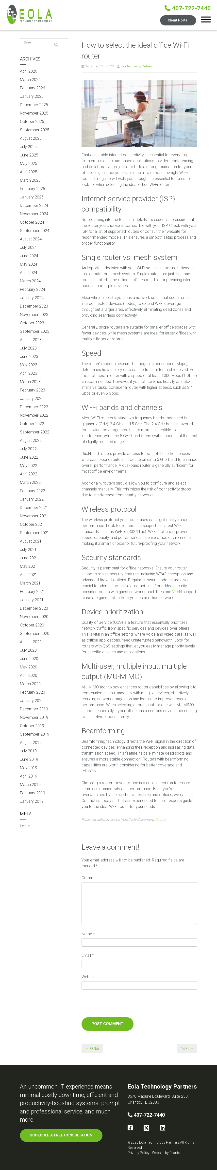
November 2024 (34, 214)
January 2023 (32, 398)
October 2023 (32, 323)
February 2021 (32, 591)
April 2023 (28, 373)
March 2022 (30, 482)
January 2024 (32, 297)
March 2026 (30, 79)
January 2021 (32, 600)
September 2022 (34, 432)
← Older (92, 1048)
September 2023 (34, 331)
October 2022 (32, 423)
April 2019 (28, 776)
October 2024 (32, 222)
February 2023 (32, 390)
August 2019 (31, 742)
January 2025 (32, 197)
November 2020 (34, 616)
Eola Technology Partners (136, 66)
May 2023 (28, 365)
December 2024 (34, 205)
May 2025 (28, 163)
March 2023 (30, 381)
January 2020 (32, 700)
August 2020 (31, 642)
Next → (187, 1048)
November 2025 (34, 113)
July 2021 (28, 549)
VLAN (177, 591)
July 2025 (28, 146)
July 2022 (28, 449)
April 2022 (28, 474)
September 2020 (34, 633)
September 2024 (34, 230)
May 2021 (28, 566)
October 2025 (32, 121)
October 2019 (32, 725)
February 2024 (32, 289)
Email (88, 955)
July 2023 (28, 348)
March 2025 (30, 180)
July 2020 (28, 650)
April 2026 (28, 71)
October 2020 (32, 625)
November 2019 (34, 717)
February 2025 (32, 188)
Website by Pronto (166, 1153)
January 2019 (32, 801)
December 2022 (34, 407)
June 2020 (29, 658)
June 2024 (29, 256)
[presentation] (119, 1005)
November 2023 (34, 314)
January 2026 (32, 96)
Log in (25, 826)
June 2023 (29, 356)
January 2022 (32, 499)
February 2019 (32, 793)
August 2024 (31, 239)
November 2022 (34, 415)
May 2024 (28, 264)
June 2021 (29, 558)
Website (89, 977)
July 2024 (28, 247)
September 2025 (34, 130)
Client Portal (178, 20)
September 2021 (34, 532)
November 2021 (34, 516)
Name (88, 934)
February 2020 (32, 692)
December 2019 (34, 709)
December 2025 (34, 104)
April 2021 (28, 574)
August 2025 (31, 138)
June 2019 (29, 759)
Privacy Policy (139, 1153)
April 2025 (28, 172)
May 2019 (28, 767)
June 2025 (29, 155)
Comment (90, 878)
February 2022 (32, 490)
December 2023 (34, 306)
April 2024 (28, 272)
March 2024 (30, 281)
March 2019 (30, 784)
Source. (161, 819)
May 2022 (28, 465)
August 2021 (31, 541)
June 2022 (29, 457)
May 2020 (28, 667)
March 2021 (30, 583)
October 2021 (32, 524)
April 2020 (28, 675)
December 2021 (34, 507)
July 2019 (28, 751)
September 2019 (34, 734)
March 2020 (30, 684)
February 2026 (32, 88)
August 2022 (31, 440)
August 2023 (31, 339)
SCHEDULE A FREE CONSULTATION (61, 1135)
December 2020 (34, 608)
